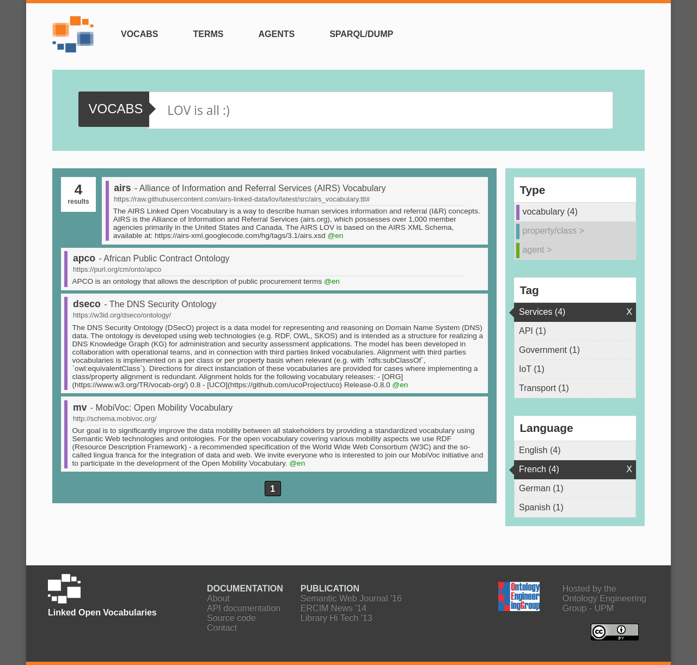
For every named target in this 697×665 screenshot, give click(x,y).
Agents (276, 34)
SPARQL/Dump (361, 34)
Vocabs (139, 34)
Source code (231, 618)
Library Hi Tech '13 (336, 618)
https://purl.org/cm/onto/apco (117, 269)
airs (122, 187)
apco (84, 258)
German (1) (541, 488)
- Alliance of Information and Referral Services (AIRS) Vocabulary (260, 188)
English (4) (539, 450)
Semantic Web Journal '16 (351, 598)
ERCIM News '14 (333, 608)
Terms (208, 34)
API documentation (243, 608)
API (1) (532, 330)
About (218, 598)
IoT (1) (532, 369)
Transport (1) (544, 388)
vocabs (115, 108)
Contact (222, 627)
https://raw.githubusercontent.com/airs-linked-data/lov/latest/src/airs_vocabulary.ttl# (242, 199)
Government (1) (549, 350)
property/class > (553, 230)
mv (80, 407)
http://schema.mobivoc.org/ (115, 418)
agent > (537, 249)
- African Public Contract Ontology (164, 258)
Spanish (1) (541, 507)
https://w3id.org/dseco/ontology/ (122, 315)
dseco (87, 303)
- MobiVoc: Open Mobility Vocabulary (161, 407)
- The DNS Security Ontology (160, 304)
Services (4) (542, 311)
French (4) (539, 469)
